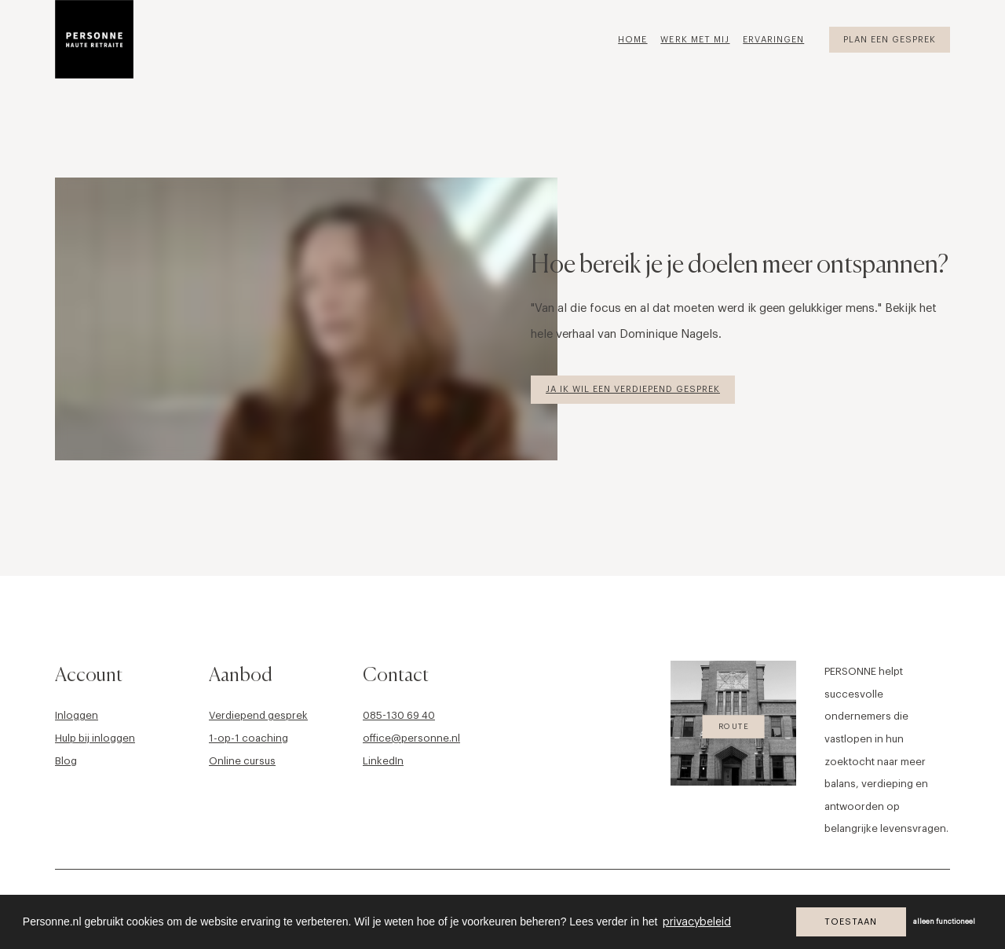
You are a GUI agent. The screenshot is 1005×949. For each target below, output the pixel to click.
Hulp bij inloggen (95, 738)
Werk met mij (694, 39)
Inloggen (76, 715)
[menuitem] (638, 39)
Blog (66, 761)
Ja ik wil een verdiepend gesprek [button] (633, 389)
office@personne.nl (411, 738)
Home (632, 39)
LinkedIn (383, 761)
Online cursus (242, 761)
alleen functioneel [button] (944, 921)
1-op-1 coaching (248, 738)
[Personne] (94, 39)
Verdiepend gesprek (258, 715)
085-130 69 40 (399, 715)
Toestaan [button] (850, 922)
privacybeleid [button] (697, 922)
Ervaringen (773, 39)
